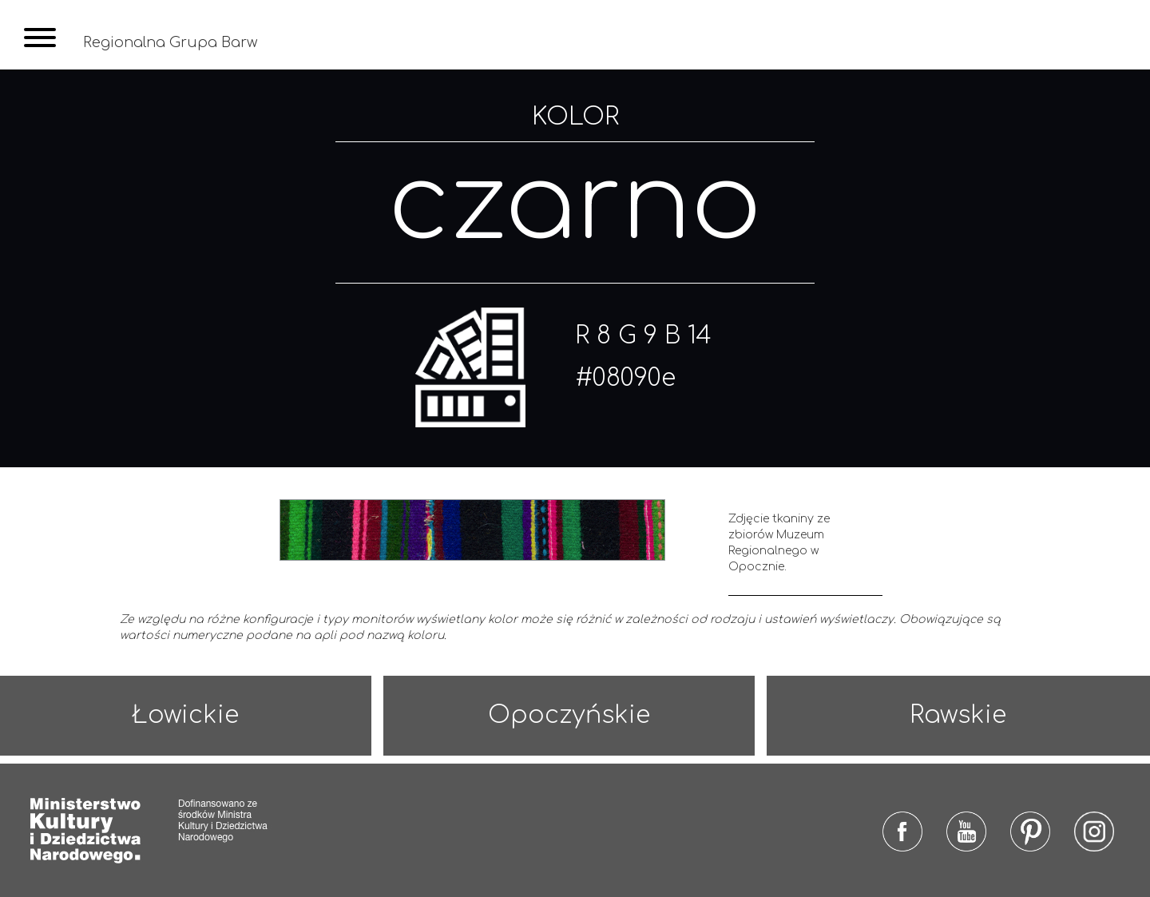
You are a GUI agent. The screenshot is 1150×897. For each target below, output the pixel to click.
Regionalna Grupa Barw (170, 42)
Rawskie (958, 715)
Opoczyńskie (569, 715)
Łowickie (185, 715)
